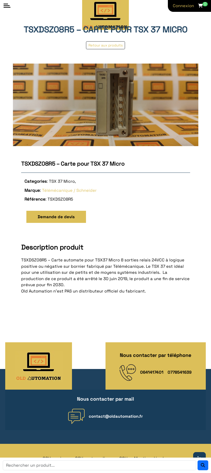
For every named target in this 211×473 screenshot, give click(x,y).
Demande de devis (56, 216)
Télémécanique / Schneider (69, 190)
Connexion (183, 5)
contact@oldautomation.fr (116, 416)
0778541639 (179, 372)
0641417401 (151, 372)
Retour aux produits (105, 45)
